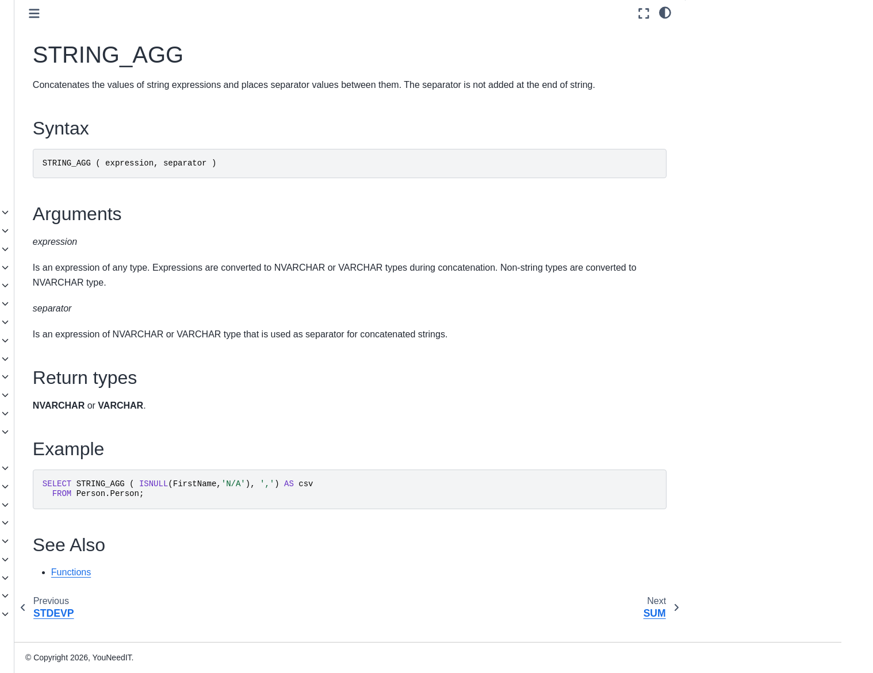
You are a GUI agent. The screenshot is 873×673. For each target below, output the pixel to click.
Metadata (82, 321)
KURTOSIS (95, 29)
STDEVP (91, 121)
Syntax (708, 35)
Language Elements (92, 467)
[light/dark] (665, 12)
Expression (85, 267)
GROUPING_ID (103, 11)
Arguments (715, 51)
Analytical (83, 212)
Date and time (91, 248)
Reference (66, 595)
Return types (718, 67)
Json (73, 285)
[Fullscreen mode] (643, 13)
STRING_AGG (101, 139)
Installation (66, 559)
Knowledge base (77, 613)
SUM (83, 157)
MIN (81, 66)
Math (74, 303)
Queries (70, 486)
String (76, 394)
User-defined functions (97, 449)
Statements (77, 504)
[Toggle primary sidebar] (213, 13)
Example (711, 82)
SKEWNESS (97, 84)
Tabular (78, 431)
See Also (711, 98)
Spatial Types (80, 540)
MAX (83, 48)
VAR (82, 175)
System (79, 413)
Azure (76, 230)
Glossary (63, 632)
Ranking (80, 376)
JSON (67, 522)
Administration (73, 577)
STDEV (88, 102)
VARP (85, 194)
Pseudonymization (99, 340)
